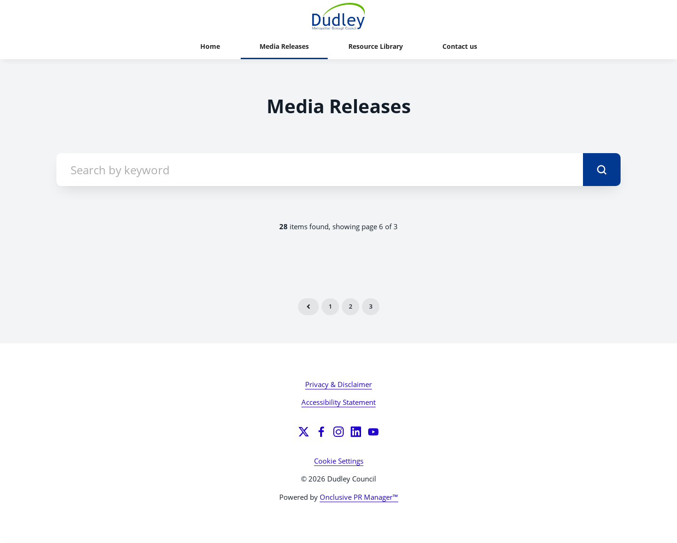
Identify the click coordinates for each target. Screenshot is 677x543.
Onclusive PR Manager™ (359, 497)
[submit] (602, 169)
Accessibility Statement (338, 402)
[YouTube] (373, 432)
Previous (308, 306)
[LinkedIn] (356, 432)
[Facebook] (321, 432)
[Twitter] (304, 432)
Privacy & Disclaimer (338, 384)
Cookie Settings (338, 460)
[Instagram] (338, 432)
